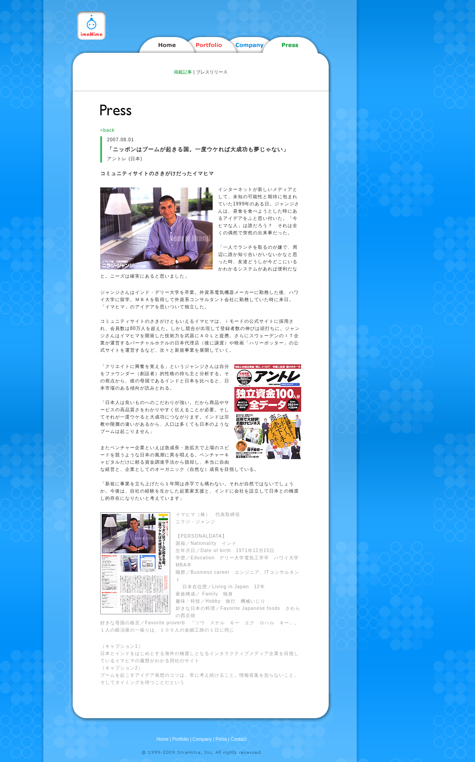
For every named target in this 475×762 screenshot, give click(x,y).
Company (202, 739)
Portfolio (180, 739)
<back (107, 130)
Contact (238, 739)
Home (163, 739)
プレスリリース (212, 72)
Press (221, 739)
